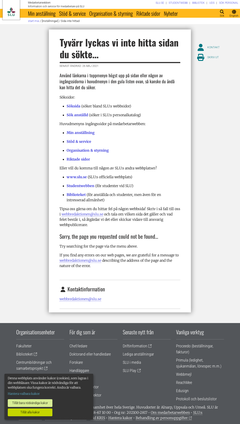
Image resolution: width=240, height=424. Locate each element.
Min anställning (42, 13)
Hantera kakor (120, 418)
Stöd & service (72, 13)
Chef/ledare (78, 346)
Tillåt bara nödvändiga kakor (30, 403)
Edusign (182, 390)
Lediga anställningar (138, 354)
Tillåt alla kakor (30, 412)
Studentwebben (80, 186)
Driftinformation (135, 346)
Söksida (73, 106)
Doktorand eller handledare (90, 354)
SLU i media (132, 362)
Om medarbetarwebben (170, 412)
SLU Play (129, 370)
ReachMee (184, 382)
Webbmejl (184, 374)
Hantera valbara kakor (24, 394)
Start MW (33, 21)
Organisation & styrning (111, 13)
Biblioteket (76, 194)
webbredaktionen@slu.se (82, 214)
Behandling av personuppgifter (162, 418)
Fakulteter (24, 346)
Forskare (76, 362)
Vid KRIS (98, 418)
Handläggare (79, 370)
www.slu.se (77, 177)
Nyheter (171, 13)
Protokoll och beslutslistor (196, 399)
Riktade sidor (148, 13)
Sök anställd (77, 115)
